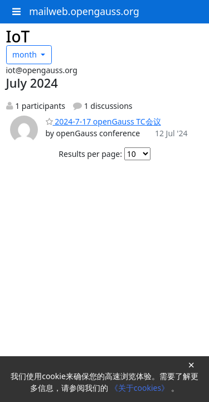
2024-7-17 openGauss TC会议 (103, 121)
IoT (18, 36)
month (25, 54)
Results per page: (90, 154)
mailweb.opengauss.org (84, 11)
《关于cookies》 (140, 387)
